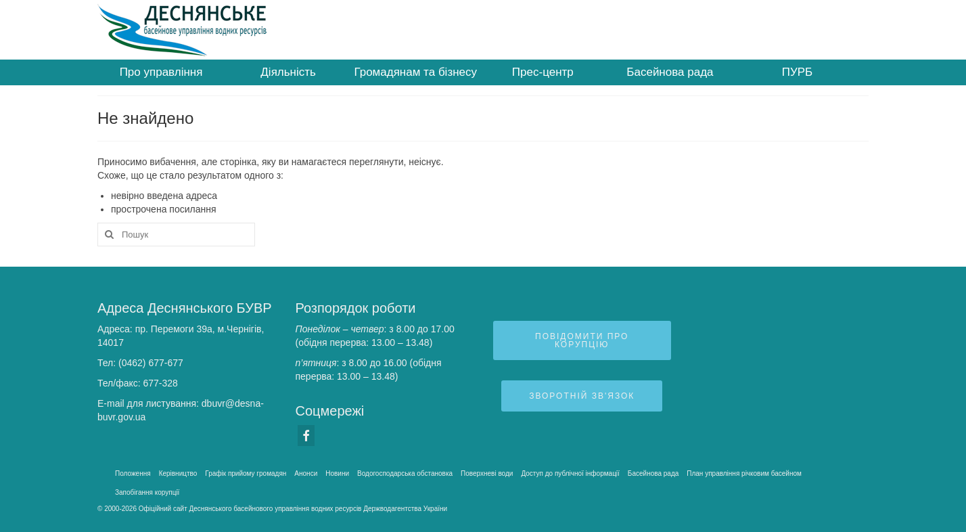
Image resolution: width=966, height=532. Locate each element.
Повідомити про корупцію (581, 340)
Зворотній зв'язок (582, 396)
